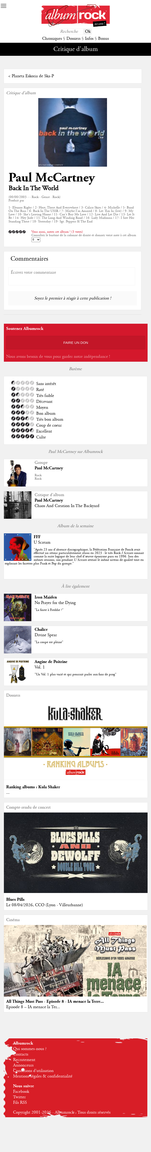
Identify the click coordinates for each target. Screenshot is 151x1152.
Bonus (103, 38)
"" (74, 556)
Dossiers (73, 38)
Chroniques (52, 38)
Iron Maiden (46, 597)
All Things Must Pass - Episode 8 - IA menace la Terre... (55, 1001)
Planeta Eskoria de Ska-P (33, 76)
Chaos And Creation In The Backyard (67, 506)
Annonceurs (23, 1065)
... (8, 792)
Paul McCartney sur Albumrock (75, 451)
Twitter (19, 1097)
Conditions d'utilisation (33, 1071)
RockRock (38, 477)
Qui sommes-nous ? (30, 1049)
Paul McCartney (51, 178)
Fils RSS (20, 1102)
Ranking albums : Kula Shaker (33, 787)
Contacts (20, 1054)
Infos (89, 38)
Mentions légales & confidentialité (42, 1076)
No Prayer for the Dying (55, 603)
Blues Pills (15, 899)
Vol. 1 (40, 667)
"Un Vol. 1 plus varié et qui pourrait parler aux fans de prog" (75, 674)
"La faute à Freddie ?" (49, 610)
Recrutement (24, 1060)
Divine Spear (46, 635)
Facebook (21, 1091)
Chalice (41, 629)
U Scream (42, 542)
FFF (37, 537)
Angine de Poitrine (51, 661)
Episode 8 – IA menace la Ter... (33, 1007)
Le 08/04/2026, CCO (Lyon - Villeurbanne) (44, 905)
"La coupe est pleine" (49, 642)
